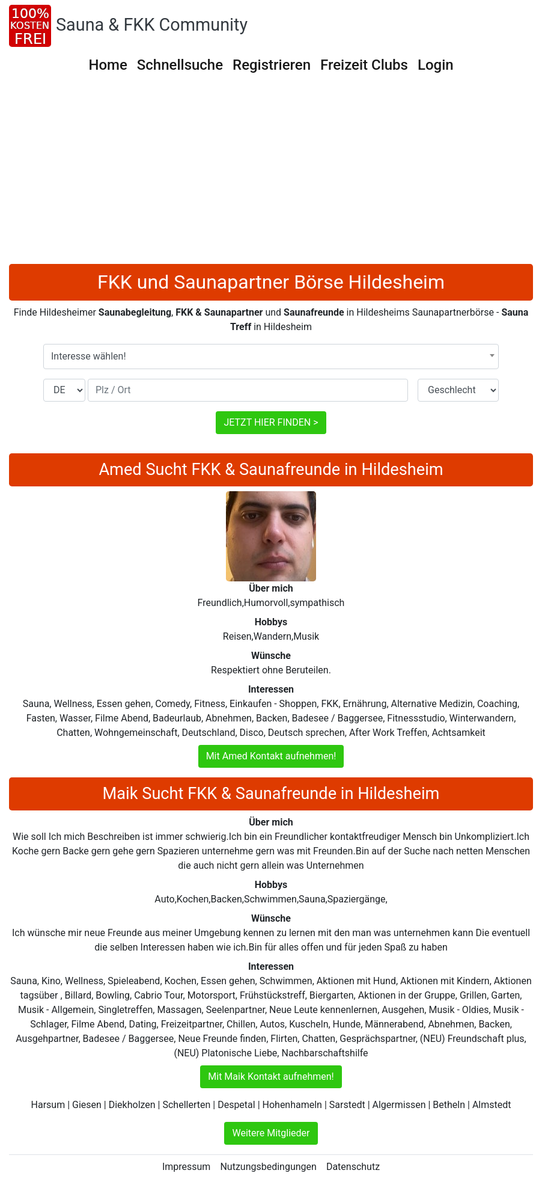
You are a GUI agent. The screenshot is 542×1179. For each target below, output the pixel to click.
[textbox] (271, 357)
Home (107, 65)
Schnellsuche (180, 65)
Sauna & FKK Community (152, 24)
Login (436, 65)
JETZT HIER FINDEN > (271, 422)
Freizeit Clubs (364, 65)
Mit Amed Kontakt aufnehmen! (271, 756)
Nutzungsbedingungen (268, 1166)
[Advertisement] (271, 174)
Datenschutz (353, 1166)
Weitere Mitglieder (270, 1133)
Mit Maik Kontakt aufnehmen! (270, 1076)
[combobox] (271, 356)
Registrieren (272, 65)
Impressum (186, 1166)
